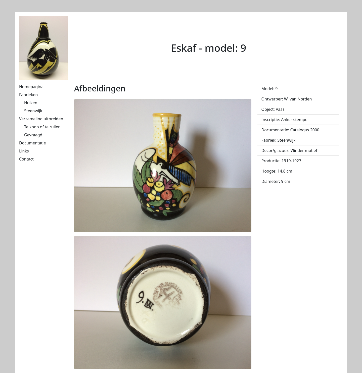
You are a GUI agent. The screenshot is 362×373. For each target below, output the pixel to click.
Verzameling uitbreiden (41, 119)
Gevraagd (33, 135)
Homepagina (31, 86)
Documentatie (32, 143)
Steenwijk (33, 111)
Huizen (30, 102)
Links (24, 151)
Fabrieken (28, 94)
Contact (26, 159)
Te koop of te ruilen (42, 127)
